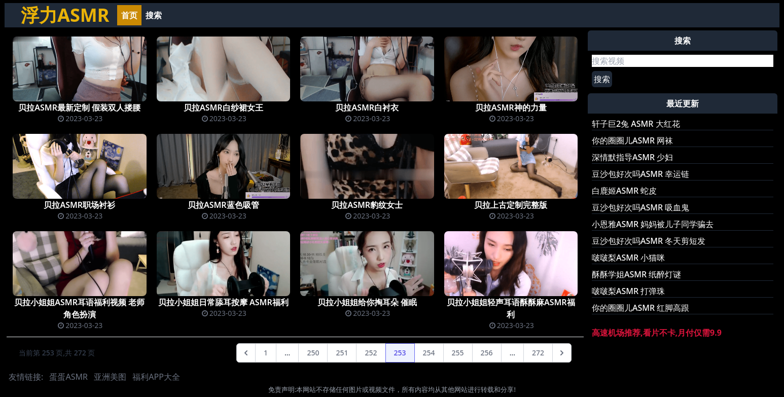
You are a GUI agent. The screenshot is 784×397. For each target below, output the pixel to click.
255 (458, 352)
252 (371, 352)
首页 (129, 15)
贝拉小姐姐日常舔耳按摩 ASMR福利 (223, 302)
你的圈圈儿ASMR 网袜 (632, 140)
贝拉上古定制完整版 (510, 204)
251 (342, 352)
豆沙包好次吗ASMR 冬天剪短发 (648, 240)
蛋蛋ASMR (68, 376)
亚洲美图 (110, 376)
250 (313, 352)
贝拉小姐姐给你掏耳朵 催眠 (367, 302)
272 (538, 352)
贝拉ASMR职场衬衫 (79, 204)
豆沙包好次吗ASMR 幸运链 (640, 173)
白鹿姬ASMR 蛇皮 (624, 190)
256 (487, 352)
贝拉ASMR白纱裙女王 (223, 107)
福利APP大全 (156, 376)
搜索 (154, 15)
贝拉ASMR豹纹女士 (367, 204)
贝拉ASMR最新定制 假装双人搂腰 (79, 107)
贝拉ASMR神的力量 (511, 107)
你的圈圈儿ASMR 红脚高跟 (640, 307)
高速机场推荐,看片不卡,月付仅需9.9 (657, 332)
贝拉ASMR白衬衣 (367, 107)
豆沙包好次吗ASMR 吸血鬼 (640, 207)
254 (429, 352)
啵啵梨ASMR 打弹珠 (628, 291)
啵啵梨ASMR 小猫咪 (628, 257)
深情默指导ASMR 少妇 (632, 157)
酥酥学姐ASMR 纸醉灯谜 (636, 274)
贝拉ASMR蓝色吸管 (223, 204)
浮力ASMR (65, 15)
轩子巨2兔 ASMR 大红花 (636, 123)
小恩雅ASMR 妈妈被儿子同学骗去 (653, 224)
